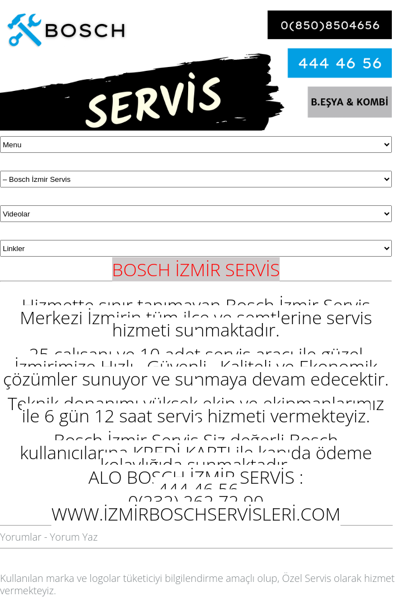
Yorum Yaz (74, 536)
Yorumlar (20, 536)
